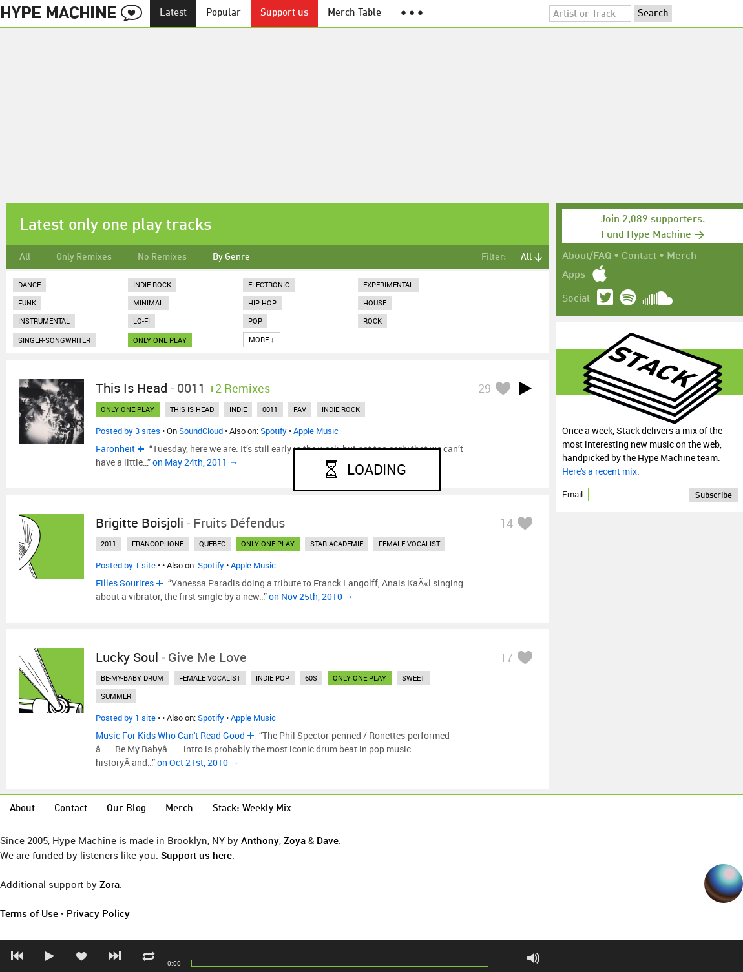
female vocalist (409, 543)
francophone (157, 543)
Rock (372, 321)
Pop (255, 321)
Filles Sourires (125, 583)
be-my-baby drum (132, 678)
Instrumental (44, 321)
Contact (639, 256)
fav (299, 409)
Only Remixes (84, 257)
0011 (270, 409)
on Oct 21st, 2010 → (198, 762)
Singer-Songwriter (54, 340)
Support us (284, 13)
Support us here (196, 855)
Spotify (273, 431)
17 (506, 657)
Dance (29, 284)
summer (116, 696)
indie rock (341, 409)
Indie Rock (152, 284)
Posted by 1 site (126, 565)
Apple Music (316, 431)
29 (484, 388)
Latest (173, 13)
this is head (192, 409)
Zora (109, 884)
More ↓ (262, 339)
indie (238, 409)
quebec (212, 543)
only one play (160, 340)
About (22, 809)
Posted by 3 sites (128, 431)
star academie (336, 543)
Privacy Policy (98, 913)
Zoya (295, 840)
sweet (413, 678)
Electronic (268, 284)
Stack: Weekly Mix (252, 809)
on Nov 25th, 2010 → (311, 596)
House (374, 302)
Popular (223, 13)
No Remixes (162, 257)
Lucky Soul (127, 657)
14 (506, 523)
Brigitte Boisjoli (139, 523)
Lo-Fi (141, 321)
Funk (27, 302)
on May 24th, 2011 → (195, 462)
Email (573, 494)
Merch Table (354, 13)
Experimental (388, 284)
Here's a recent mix (599, 471)
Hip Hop (262, 302)
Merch (681, 256)
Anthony (260, 840)
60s (311, 678)
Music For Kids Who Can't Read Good (170, 735)
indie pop (272, 678)
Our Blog (126, 809)
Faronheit (115, 448)
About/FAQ (586, 256)
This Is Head (131, 388)
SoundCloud (201, 431)
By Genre (231, 257)
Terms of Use (29, 913)
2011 (108, 543)
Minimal (148, 302)
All (24, 257)
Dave (328, 840)
